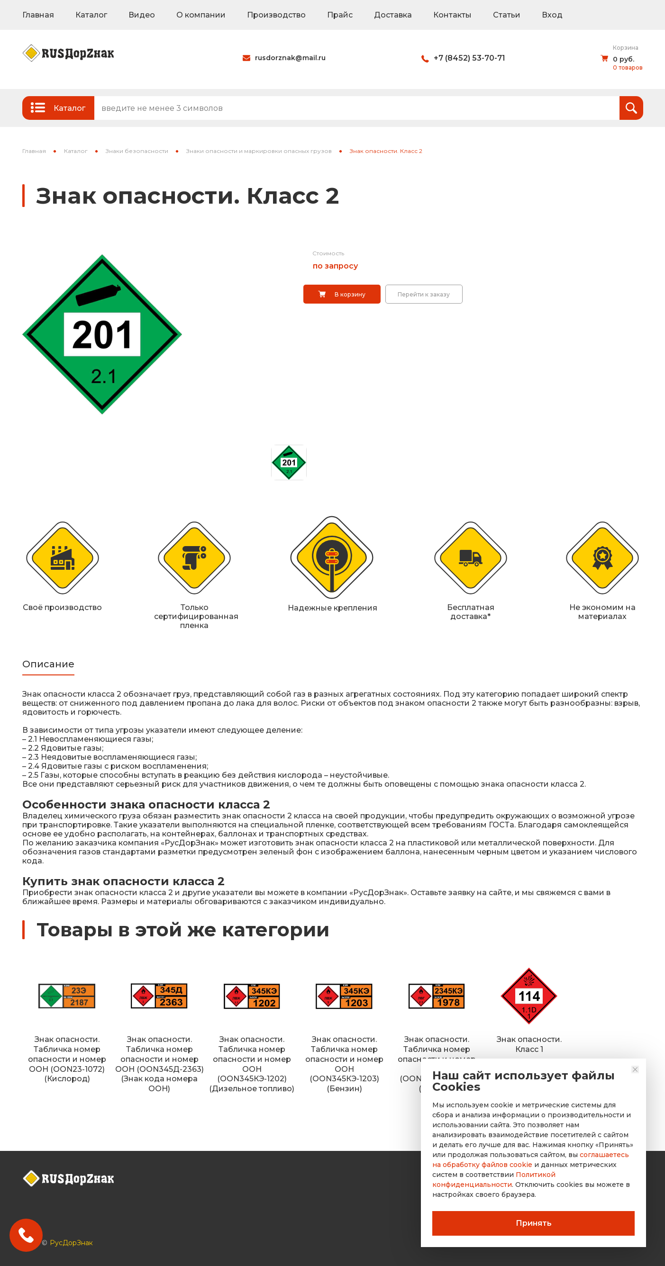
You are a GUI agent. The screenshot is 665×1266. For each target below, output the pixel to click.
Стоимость (328, 253)
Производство (276, 14)
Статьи (506, 14)
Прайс (340, 14)
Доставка (393, 14)
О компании (201, 14)
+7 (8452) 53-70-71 (469, 58)
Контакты (452, 14)
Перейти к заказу (424, 294)
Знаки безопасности (137, 150)
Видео (141, 14)
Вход (552, 14)
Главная (38, 14)
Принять (534, 1223)
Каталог (91, 14)
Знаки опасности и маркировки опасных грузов (259, 150)
